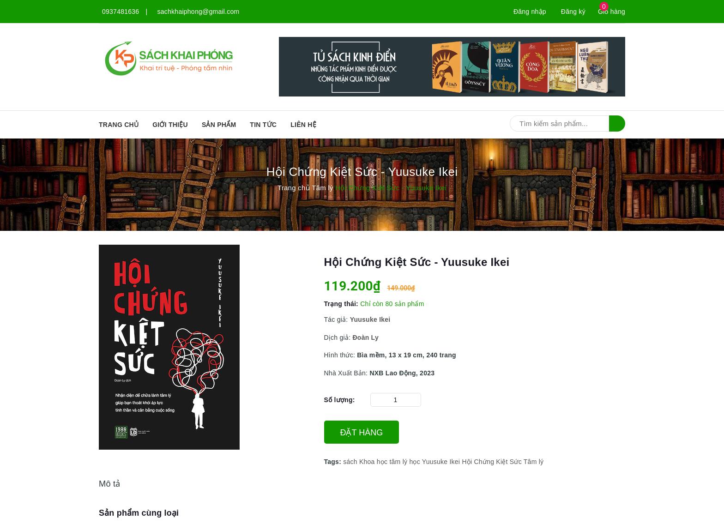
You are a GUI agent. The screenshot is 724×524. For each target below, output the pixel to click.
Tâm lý (534, 461)
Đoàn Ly (365, 337)
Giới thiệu (170, 124)
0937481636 (120, 11)
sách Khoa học (365, 461)
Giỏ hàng (611, 11)
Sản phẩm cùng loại (139, 513)
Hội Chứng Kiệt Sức (492, 461)
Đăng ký (573, 11)
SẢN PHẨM (219, 124)
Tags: (334, 461)
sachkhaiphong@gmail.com (198, 11)
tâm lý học (404, 461)
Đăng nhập (529, 11)
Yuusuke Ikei (441, 461)
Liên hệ (303, 124)
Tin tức (263, 124)
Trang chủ (119, 124)
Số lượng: (339, 400)
